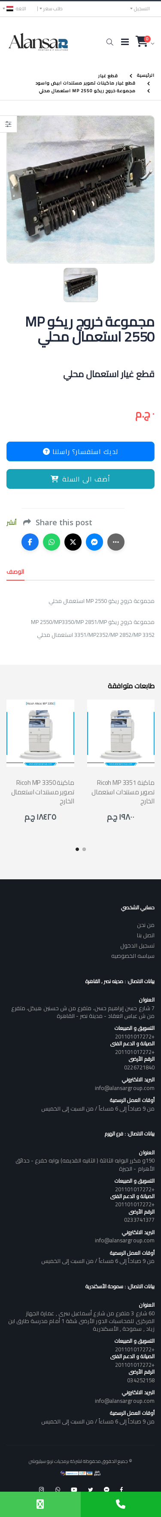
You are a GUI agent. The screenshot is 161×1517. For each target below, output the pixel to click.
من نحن (146, 925)
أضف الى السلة (80, 478)
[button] (109, 42)
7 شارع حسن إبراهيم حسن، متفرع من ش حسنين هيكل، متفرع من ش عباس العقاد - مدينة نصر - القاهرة (83, 1012)
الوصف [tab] (15, 571)
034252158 (141, 1380)
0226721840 (139, 1067)
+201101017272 (135, 1036)
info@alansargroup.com (125, 1088)
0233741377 (139, 1219)
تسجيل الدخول (137, 945)
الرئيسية (146, 75)
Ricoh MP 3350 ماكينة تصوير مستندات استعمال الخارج (42, 791)
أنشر (11, 523)
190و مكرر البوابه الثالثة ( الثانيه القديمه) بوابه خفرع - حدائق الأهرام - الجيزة (85, 1164)
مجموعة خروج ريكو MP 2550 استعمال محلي (87, 91)
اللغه (16, 8)
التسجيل (142, 8)
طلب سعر (53, 8)
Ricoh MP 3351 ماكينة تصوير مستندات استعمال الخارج (123, 791)
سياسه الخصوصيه (133, 956)
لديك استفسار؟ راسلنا (80, 451)
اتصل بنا (146, 935)
